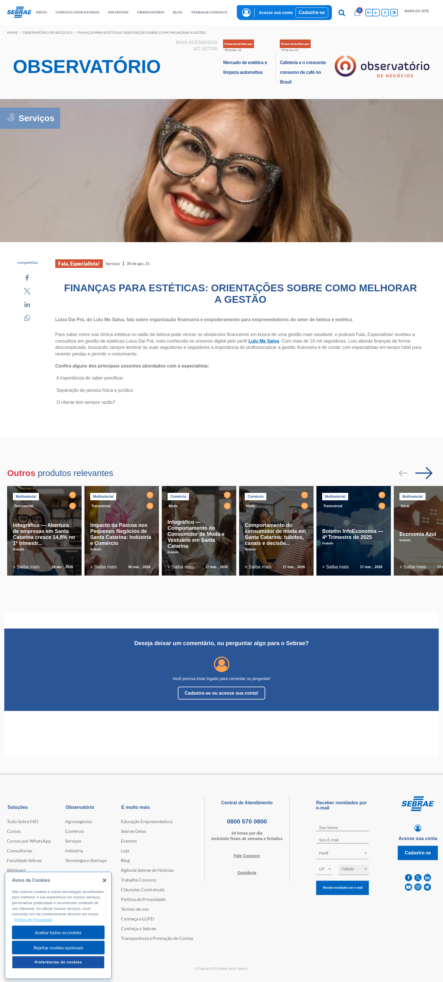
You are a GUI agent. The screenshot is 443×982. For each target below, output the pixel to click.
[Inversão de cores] (394, 12)
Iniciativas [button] (118, 12)
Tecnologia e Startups (86, 860)
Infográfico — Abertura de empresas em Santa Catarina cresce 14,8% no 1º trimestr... (44, 534)
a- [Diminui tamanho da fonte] (375, 13)
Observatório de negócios (47, 32)
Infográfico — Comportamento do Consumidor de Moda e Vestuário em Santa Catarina (196, 534)
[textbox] (345, 853)
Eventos (129, 840)
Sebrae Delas (133, 831)
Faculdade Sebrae (24, 860)
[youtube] (408, 887)
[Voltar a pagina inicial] (19, 12)
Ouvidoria (247, 872)
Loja (125, 850)
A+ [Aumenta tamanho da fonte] (369, 13)
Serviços (73, 840)
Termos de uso (135, 909)
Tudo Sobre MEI (22, 821)
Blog (125, 860)
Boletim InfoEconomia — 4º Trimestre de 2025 (352, 534)
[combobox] (342, 854)
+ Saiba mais (26, 566)
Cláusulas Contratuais (143, 889)
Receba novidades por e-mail (343, 887)
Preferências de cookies (58, 962)
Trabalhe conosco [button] (209, 12)
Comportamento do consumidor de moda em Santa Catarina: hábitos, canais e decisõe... (275, 534)
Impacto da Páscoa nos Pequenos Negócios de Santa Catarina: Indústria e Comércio (120, 534)
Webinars (16, 870)
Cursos (14, 831)
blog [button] (177, 12)
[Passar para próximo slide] (424, 473)
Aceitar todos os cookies (58, 932)
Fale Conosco (247, 855)
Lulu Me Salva (264, 341)
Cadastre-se (312, 12)
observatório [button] (150, 12)
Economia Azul (417, 534)
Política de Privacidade (143, 899)
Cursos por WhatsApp (29, 840)
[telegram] (427, 887)
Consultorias (19, 850)
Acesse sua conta (276, 12)
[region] (58, 925)
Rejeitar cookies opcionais (58, 947)
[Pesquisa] (342, 12)
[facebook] (408, 877)
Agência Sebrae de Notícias (147, 870)
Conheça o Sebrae (138, 928)
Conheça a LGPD (137, 918)
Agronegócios (78, 821)
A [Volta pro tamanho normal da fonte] (385, 13)
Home (12, 32)
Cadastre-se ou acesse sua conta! (222, 693)
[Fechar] (104, 880)
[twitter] (418, 877)
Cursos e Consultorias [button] (77, 12)
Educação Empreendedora (146, 821)
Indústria (74, 850)
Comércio (74, 831)
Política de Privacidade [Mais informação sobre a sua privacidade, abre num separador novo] (33, 920)
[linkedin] (427, 877)
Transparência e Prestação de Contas (157, 938)
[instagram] (418, 887)
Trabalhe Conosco (138, 879)
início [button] (41, 12)
